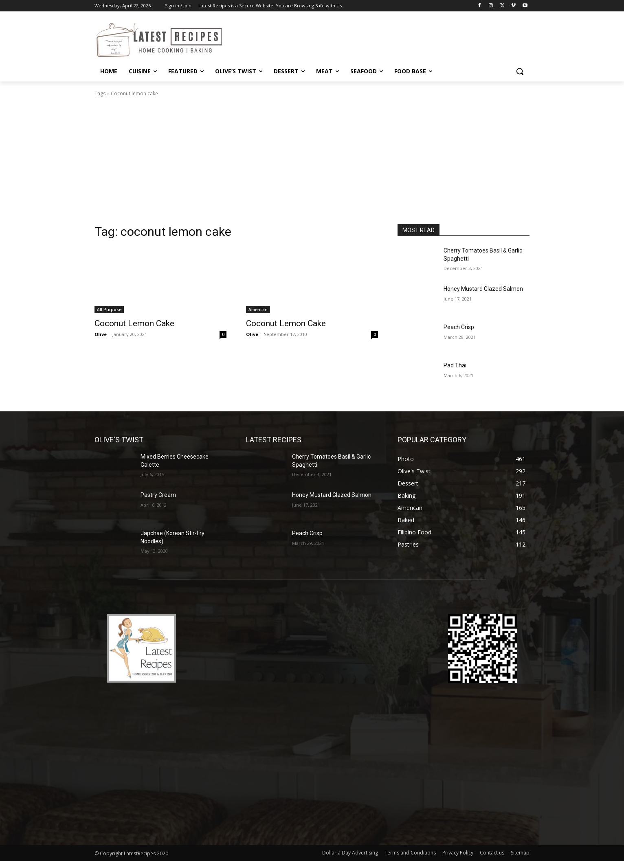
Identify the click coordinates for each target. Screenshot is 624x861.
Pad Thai (455, 365)
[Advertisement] (312, 163)
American (258, 309)
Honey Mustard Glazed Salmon (483, 289)
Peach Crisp (459, 327)
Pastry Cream (158, 495)
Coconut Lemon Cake (134, 323)
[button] (520, 71)
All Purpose (109, 309)
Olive (100, 334)
